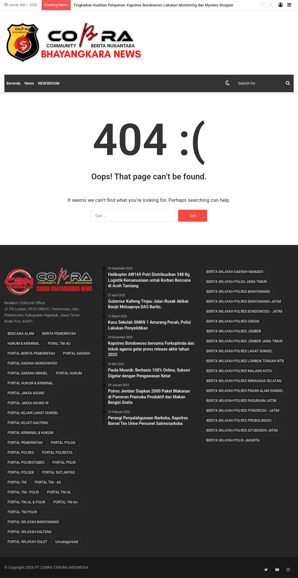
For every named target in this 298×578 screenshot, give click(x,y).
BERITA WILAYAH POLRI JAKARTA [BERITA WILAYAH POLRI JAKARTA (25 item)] (233, 440)
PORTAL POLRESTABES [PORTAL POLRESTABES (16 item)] (26, 462)
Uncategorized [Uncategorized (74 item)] (67, 542)
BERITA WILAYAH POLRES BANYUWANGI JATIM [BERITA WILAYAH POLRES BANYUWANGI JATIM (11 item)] (243, 301)
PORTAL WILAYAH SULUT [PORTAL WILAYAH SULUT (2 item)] (27, 542)
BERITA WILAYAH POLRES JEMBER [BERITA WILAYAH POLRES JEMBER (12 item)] (233, 331)
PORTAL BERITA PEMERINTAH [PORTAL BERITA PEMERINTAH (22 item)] (31, 353)
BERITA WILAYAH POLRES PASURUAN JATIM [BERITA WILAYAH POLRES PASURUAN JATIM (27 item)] (241, 401)
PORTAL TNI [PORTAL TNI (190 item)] (17, 482)
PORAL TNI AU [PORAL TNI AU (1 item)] (59, 343)
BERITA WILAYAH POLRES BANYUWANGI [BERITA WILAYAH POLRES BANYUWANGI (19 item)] (238, 292)
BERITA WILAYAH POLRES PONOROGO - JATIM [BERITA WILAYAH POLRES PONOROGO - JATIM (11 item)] (242, 411)
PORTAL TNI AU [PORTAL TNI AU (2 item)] (65, 502)
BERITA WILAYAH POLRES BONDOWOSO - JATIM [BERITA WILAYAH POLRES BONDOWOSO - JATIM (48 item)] (244, 311)
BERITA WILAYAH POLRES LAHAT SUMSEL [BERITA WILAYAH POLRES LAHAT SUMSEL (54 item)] (239, 351)
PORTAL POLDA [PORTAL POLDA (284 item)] (63, 443)
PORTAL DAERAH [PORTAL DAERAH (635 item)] (76, 353)
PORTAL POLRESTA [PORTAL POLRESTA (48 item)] (57, 453)
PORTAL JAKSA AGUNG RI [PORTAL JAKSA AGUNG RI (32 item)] (28, 403)
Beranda (13, 83)
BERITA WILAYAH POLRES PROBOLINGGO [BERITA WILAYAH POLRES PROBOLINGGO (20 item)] (239, 420)
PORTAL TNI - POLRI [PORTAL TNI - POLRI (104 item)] (23, 492)
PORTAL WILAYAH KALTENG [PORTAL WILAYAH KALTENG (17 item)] (30, 532)
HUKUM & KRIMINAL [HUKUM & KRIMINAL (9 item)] (24, 343)
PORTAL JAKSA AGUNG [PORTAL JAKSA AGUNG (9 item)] (26, 393)
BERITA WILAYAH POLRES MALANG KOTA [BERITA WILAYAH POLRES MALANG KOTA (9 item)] (239, 371)
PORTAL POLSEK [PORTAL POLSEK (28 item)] (21, 472)
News (29, 83)
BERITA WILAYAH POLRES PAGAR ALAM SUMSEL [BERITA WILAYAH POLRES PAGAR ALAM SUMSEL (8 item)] (244, 391)
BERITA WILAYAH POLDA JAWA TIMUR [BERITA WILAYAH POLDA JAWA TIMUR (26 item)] (236, 282)
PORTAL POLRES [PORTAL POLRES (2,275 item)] (21, 453)
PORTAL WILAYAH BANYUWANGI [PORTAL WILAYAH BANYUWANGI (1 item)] (33, 522)
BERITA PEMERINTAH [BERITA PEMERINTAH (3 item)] (59, 334)
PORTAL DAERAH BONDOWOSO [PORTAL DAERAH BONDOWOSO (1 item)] (32, 363)
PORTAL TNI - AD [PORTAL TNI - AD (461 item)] (48, 482)
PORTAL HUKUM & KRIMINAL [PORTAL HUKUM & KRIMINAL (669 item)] (30, 383)
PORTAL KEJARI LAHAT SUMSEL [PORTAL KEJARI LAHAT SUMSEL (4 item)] (33, 413)
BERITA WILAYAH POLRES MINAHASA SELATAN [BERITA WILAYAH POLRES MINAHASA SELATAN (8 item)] (243, 381)
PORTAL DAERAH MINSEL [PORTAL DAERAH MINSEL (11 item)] (28, 373)
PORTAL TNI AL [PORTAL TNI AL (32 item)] (59, 492)
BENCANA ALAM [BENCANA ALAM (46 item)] (21, 334)
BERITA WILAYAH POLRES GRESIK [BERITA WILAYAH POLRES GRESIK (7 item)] (233, 321)
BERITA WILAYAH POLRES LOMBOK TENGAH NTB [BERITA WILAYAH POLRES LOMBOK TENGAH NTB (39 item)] (245, 361)
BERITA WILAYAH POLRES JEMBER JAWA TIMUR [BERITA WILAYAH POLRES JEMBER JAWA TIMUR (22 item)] (244, 341)
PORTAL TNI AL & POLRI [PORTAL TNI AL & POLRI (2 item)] (26, 502)
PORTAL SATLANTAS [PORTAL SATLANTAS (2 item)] (58, 472)
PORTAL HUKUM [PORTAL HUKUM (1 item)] (69, 373)
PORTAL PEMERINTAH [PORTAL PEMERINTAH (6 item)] (25, 443)
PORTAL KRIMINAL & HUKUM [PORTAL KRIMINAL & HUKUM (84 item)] (30, 433)
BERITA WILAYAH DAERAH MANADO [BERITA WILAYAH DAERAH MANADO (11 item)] (234, 272)
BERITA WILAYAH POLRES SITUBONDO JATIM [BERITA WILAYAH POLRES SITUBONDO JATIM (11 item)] (242, 430)
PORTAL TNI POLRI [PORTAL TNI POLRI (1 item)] (22, 512)
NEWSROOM (48, 83)
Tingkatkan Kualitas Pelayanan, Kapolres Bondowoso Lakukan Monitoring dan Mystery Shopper (153, 5)
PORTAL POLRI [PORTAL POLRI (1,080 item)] (64, 462)
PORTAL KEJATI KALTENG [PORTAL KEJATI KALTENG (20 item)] (28, 423)
